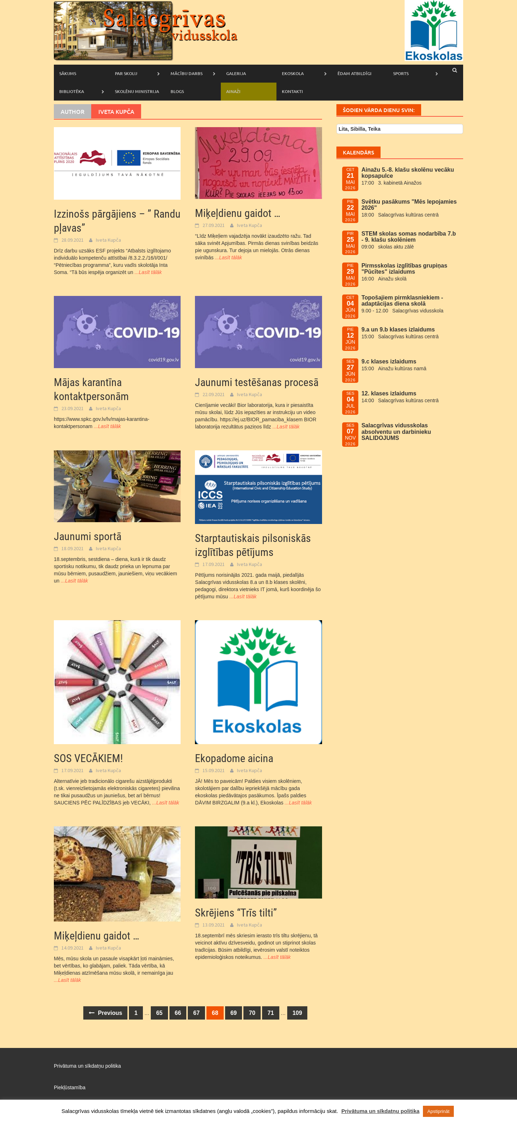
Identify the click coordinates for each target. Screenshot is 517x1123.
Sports (401, 73)
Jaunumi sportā (87, 536)
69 (233, 1013)
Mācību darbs (186, 73)
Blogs (177, 91)
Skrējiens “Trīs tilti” (236, 912)
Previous (105, 1013)
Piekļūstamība (69, 1087)
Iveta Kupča (108, 240)
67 (196, 1013)
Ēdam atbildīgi (354, 73)
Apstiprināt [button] (438, 1111)
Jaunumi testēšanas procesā (256, 382)
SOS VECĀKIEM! (88, 758)
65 (159, 1013)
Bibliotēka (71, 91)
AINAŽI (233, 91)
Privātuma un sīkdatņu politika (87, 1066)
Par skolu (126, 73)
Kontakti (292, 91)
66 (178, 1013)
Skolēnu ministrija (137, 91)
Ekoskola (293, 73)
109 (297, 1013)
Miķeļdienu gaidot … (237, 213)
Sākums (67, 73)
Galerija (236, 73)
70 (252, 1013)
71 (270, 1013)
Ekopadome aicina (234, 758)
